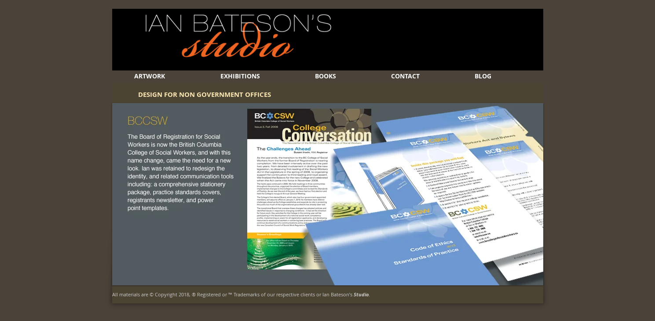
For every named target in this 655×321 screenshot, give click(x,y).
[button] (327, 194)
